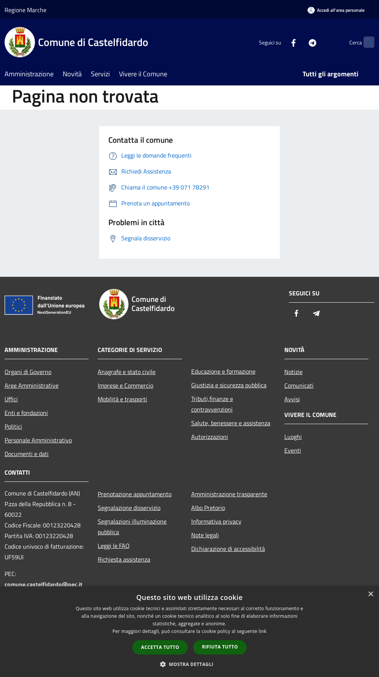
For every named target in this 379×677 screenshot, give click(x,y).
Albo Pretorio (208, 507)
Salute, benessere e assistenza (230, 423)
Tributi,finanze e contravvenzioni (212, 404)
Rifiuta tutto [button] (220, 647)
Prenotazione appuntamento (134, 494)
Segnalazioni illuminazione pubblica (132, 527)
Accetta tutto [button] (160, 647)
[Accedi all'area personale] (336, 10)
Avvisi (292, 399)
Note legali (205, 535)
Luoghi (293, 436)
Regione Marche (25, 9)
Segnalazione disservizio (129, 507)
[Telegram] (297, 42)
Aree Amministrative (32, 385)
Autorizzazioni (209, 436)
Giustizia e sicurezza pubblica (228, 385)
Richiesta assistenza (124, 559)
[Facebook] (278, 42)
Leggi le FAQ (114, 545)
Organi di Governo (28, 371)
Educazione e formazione (223, 371)
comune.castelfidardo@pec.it (43, 584)
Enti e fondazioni (26, 412)
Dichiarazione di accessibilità (228, 548)
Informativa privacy (216, 521)
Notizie (293, 371)
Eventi (292, 450)
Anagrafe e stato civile (126, 371)
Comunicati (299, 385)
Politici (13, 426)
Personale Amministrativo (38, 440)
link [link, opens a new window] (262, 631)
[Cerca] (365, 42)
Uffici (11, 399)
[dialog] (189, 631)
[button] (190, 664)
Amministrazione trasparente (229, 494)
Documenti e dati (27, 453)
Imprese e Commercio (125, 385)
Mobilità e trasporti (122, 399)
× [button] (370, 594)
